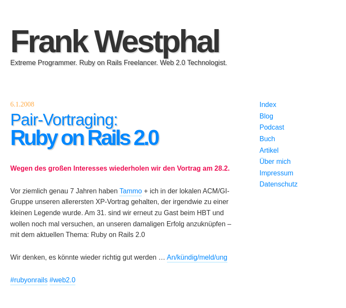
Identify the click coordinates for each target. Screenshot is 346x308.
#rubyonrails (29, 280)
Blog (266, 116)
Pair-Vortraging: (84, 129)
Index (268, 104)
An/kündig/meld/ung (197, 257)
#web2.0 (63, 280)
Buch (267, 138)
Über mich (275, 161)
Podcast (272, 127)
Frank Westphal (114, 41)
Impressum (276, 173)
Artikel (269, 150)
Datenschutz (279, 184)
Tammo (130, 191)
